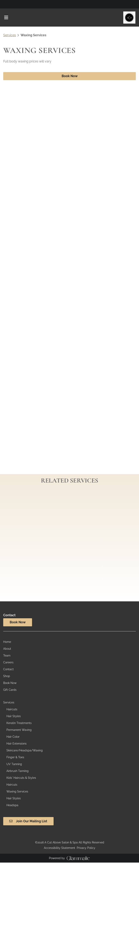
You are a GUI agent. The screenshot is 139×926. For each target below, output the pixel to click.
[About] (7, 648)
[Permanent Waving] (19, 729)
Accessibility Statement (59, 847)
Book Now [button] (70, 76)
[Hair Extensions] (16, 743)
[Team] (6, 655)
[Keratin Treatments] (19, 723)
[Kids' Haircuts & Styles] (21, 777)
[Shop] (6, 676)
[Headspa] (12, 805)
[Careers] (8, 662)
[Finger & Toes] (15, 757)
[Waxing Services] (17, 791)
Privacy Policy (86, 847)
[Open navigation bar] (6, 17)
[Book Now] (10, 683)
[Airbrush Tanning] (17, 771)
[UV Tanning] (14, 764)
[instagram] (4, 4)
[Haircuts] (11, 709)
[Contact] (8, 669)
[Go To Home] (129, 17)
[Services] (8, 702)
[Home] (7, 641)
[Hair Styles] (13, 716)
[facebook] (7, 4)
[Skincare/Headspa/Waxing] (24, 750)
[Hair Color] (13, 736)
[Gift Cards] (10, 689)
